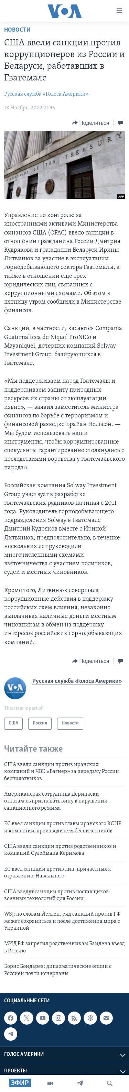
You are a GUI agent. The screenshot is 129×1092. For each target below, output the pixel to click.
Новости (17, 30)
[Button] (90, 123)
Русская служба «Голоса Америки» (46, 94)
